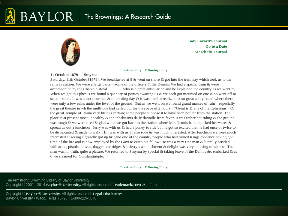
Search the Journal (211, 52)
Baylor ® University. (63, 184)
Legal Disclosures (107, 193)
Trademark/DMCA (129, 184)
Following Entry (156, 70)
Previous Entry (131, 70)
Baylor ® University (43, 193)
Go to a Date (216, 46)
